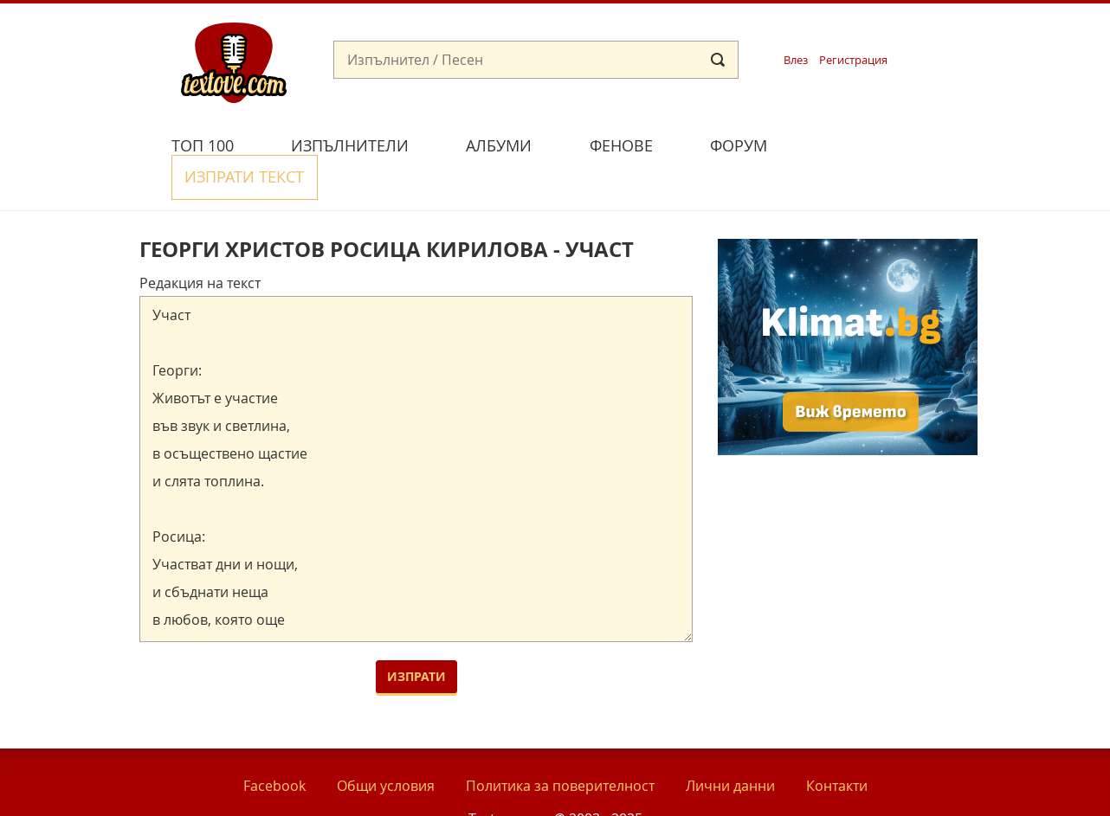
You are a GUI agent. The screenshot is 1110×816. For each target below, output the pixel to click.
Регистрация (853, 60)
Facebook (274, 745)
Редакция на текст (200, 243)
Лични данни (730, 745)
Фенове (621, 145)
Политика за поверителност (560, 745)
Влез (796, 60)
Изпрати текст (878, 143)
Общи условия (386, 745)
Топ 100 (202, 145)
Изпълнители (350, 145)
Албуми (499, 145)
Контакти (837, 745)
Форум (738, 145)
